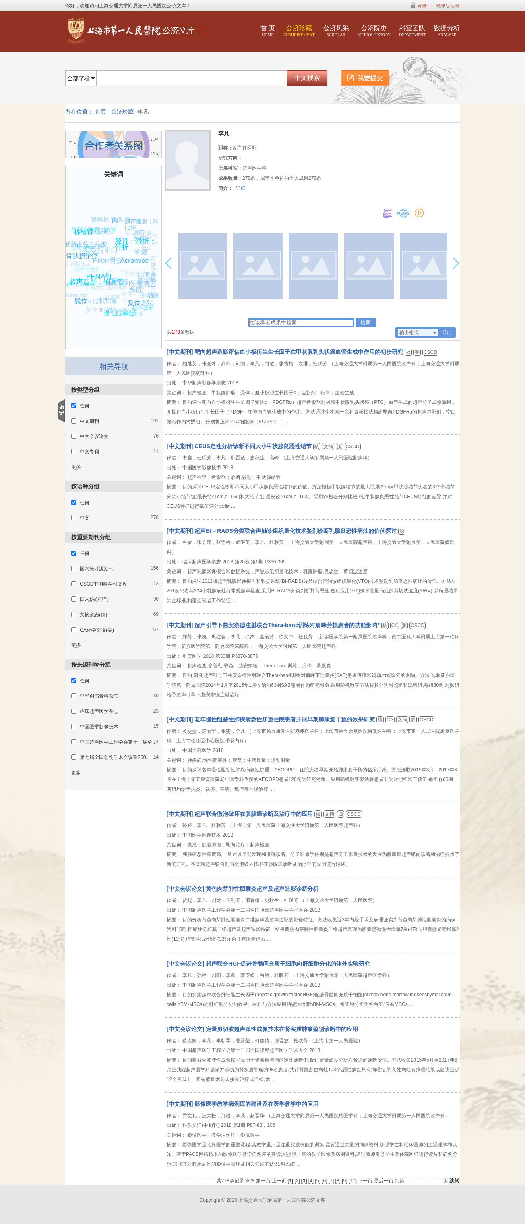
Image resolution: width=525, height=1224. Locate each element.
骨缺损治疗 (84, 254)
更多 (76, 467)
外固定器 (85, 257)
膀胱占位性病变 (86, 244)
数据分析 (447, 31)
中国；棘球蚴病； (138, 235)
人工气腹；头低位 (149, 242)
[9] (345, 1181)
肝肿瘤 (110, 300)
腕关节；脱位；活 (113, 222)
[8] (338, 1181)
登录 (422, 6)
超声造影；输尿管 (99, 279)
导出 (447, 332)
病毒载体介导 (137, 278)
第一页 (263, 1181)
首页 (100, 111)
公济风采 (336, 31)
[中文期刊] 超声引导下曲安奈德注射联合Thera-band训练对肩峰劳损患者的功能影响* (274, 625)
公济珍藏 (299, 31)
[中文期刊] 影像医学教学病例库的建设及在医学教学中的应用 (242, 1104)
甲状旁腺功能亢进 (68, 264)
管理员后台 (448, 6)
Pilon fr (110, 254)
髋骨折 (87, 304)
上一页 (279, 1181)
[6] (325, 1181)
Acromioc (138, 257)
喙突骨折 (93, 236)
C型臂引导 (105, 247)
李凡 (143, 111)
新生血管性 (102, 309)
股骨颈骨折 (84, 272)
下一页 (365, 1181)
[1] (290, 1181)
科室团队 (412, 31)
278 (176, 332)
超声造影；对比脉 (141, 225)
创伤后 (138, 240)
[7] (332, 1181)
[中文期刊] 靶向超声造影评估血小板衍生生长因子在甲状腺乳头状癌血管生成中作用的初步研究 (286, 352)
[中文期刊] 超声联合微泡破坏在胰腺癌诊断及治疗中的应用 (240, 813)
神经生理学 (75, 286)
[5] (318, 1181)
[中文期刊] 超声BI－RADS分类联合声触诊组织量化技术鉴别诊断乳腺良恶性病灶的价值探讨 (282, 531)
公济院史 (374, 31)
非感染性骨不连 (153, 277)
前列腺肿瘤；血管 (92, 231)
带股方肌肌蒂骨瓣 (103, 291)
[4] (311, 1181)
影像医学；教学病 (138, 299)
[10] (353, 1181)
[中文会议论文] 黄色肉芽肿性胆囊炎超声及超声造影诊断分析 (242, 888)
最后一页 (383, 1181)
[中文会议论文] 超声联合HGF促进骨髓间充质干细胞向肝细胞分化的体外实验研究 (268, 963)
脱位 (83, 299)
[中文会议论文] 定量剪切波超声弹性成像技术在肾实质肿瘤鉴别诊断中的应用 (262, 1029)
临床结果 (139, 263)
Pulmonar (76, 294)
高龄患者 (79, 250)
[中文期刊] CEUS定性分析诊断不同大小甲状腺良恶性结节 (240, 446)
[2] (297, 1181)
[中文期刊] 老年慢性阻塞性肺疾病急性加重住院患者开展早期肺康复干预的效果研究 (271, 719)
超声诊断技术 (145, 312)
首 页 (267, 31)
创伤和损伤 (120, 312)
